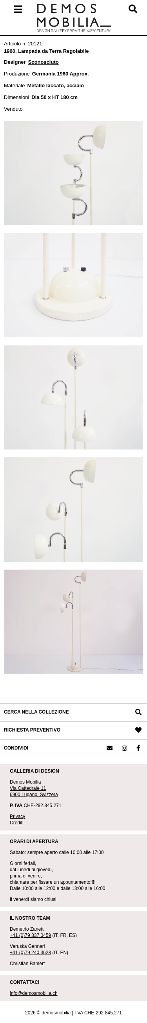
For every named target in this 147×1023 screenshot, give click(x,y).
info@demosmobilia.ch (34, 993)
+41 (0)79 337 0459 (30, 935)
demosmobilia (56, 1013)
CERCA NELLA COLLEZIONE (36, 712)
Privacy (17, 816)
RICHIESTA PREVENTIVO (32, 730)
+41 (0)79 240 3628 (30, 952)
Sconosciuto (43, 62)
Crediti (17, 822)
